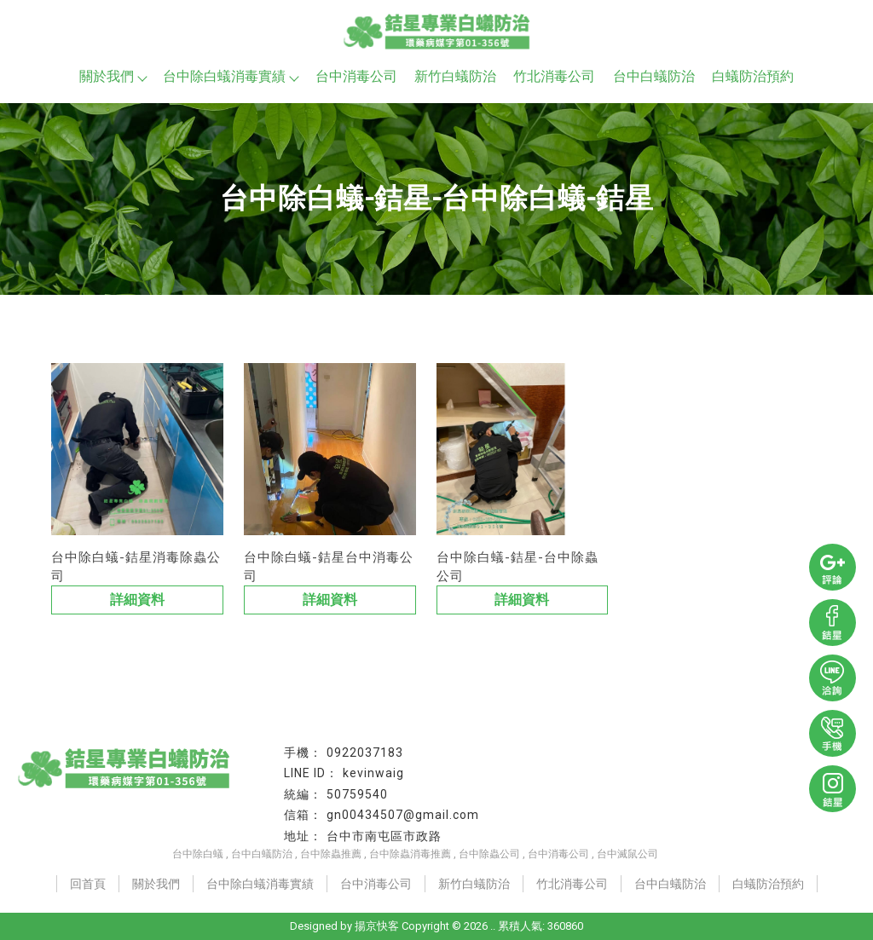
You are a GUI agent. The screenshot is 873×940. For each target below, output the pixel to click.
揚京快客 (377, 926)
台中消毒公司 (356, 76)
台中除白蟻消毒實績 (230, 76)
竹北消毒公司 (554, 76)
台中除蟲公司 (489, 854)
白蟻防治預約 (753, 76)
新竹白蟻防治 (455, 76)
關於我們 (112, 76)
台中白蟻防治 (654, 76)
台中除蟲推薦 (330, 854)
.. (492, 926)
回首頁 (88, 884)
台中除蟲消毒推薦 (410, 854)
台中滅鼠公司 (627, 854)
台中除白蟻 (197, 854)
